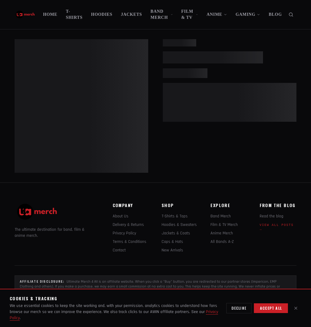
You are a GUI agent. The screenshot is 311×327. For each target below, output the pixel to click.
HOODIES (101, 14)
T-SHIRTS (74, 14)
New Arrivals (172, 250)
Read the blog (271, 216)
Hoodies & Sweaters (179, 224)
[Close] (295, 308)
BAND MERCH (162, 14)
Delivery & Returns (128, 224)
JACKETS (131, 14)
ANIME (217, 14)
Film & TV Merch (224, 224)
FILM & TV (189, 14)
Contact (119, 250)
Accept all (271, 308)
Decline (238, 308)
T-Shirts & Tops (175, 216)
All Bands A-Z (222, 241)
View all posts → (277, 227)
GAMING (248, 14)
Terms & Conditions (129, 241)
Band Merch (220, 216)
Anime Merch (221, 233)
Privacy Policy (124, 233)
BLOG (275, 14)
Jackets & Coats (176, 233)
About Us (120, 216)
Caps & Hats (172, 241)
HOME (50, 14)
